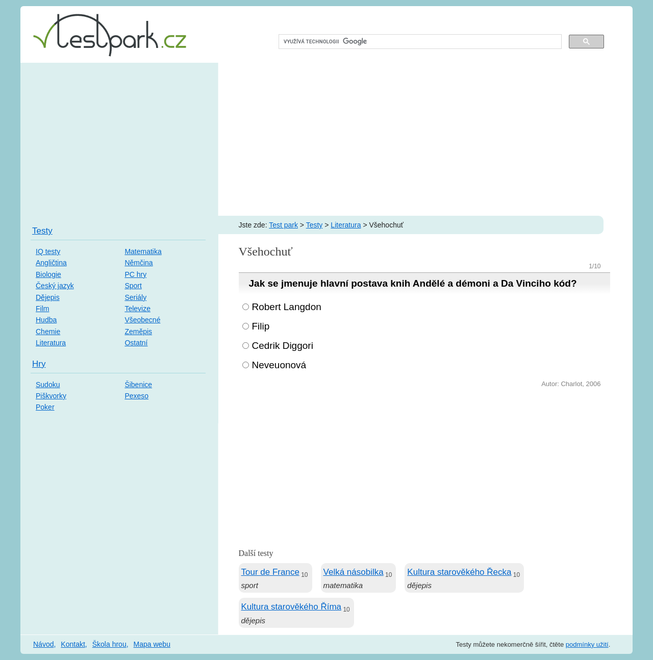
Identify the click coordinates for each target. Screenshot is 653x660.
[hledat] (419, 41)
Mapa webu (152, 644)
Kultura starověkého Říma (291, 607)
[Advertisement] (326, 139)
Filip (261, 326)
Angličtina (51, 263)
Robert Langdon (286, 306)
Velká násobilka (353, 572)
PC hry (135, 274)
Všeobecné (142, 320)
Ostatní (135, 343)
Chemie (48, 331)
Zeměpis (138, 331)
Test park (283, 225)
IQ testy (48, 251)
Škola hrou (109, 644)
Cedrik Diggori (282, 345)
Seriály (135, 297)
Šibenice (138, 384)
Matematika (142, 251)
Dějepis (48, 297)
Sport (132, 286)
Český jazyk (55, 286)
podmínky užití (587, 644)
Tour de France (270, 572)
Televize (137, 308)
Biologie (48, 274)
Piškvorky (51, 396)
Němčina (138, 263)
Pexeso (136, 396)
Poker (45, 407)
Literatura (346, 225)
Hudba (46, 320)
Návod (43, 644)
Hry (38, 364)
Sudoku (48, 384)
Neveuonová (279, 365)
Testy (314, 225)
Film (42, 308)
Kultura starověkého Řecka (459, 572)
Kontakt (73, 644)
